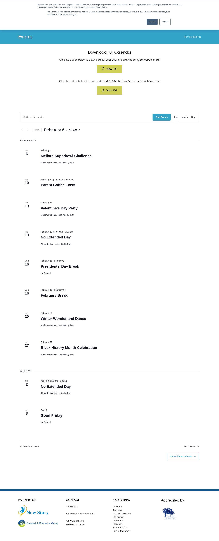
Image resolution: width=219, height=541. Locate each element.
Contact (117, 515)
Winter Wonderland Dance (63, 309)
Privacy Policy (120, 518)
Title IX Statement (122, 521)
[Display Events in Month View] (185, 107)
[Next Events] (28, 120)
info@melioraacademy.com (80, 504)
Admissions (118, 511)
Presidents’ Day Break (60, 256)
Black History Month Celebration (69, 338)
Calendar (118, 508)
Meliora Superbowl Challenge (66, 146)
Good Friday (51, 406)
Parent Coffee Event (58, 175)
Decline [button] (165, 22)
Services (117, 501)
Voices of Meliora (122, 504)
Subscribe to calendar (181, 447)
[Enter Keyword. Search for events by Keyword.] (86, 107)
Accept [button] (152, 22)
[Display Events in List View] (176, 107)
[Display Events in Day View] (193, 107)
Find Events (162, 107)
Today (36, 120)
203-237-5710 (73, 497)
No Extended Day (56, 227)
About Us (118, 497)
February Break (54, 285)
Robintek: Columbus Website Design (133, 535)
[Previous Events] (22, 120)
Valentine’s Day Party (59, 198)
